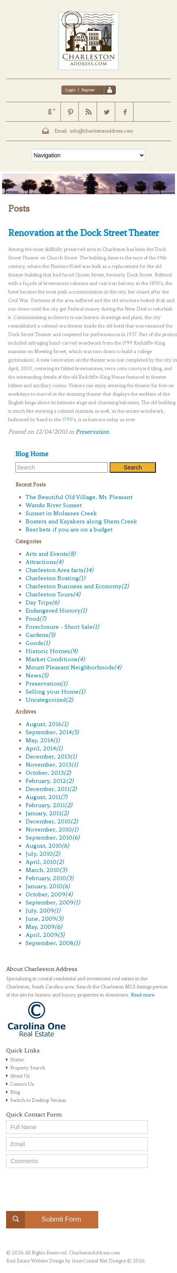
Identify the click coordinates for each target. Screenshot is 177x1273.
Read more (142, 995)
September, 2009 (53, 902)
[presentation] (68, 1187)
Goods (38, 643)
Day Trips (42, 602)
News (37, 675)
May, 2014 (43, 740)
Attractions (44, 562)
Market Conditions (55, 659)
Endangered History (56, 610)
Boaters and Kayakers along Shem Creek (81, 521)
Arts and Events (51, 553)
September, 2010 (53, 837)
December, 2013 (51, 756)
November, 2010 (52, 829)
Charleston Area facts (59, 570)
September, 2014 (52, 732)
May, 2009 (44, 926)
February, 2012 (49, 780)
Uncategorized (49, 699)
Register (88, 89)
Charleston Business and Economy (77, 586)
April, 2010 (45, 862)
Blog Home (31, 454)
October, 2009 (49, 894)
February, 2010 (49, 878)
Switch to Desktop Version (38, 1100)
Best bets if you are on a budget (69, 529)
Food (36, 618)
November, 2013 (52, 764)
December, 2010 (52, 821)
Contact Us (22, 1084)
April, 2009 (45, 935)
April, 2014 (44, 748)
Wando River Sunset (54, 505)
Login (70, 89)
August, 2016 (47, 724)
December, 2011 (51, 789)
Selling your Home (55, 691)
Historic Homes (52, 651)
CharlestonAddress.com (94, 1253)
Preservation (92, 431)
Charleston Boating (55, 578)
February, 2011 (49, 805)
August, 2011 (46, 797)
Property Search (27, 1068)
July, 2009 (43, 910)
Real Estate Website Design (35, 1261)
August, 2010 (47, 845)
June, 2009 (44, 918)
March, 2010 (46, 870)
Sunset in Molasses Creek (61, 513)
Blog (15, 1092)
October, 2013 (48, 772)
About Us (20, 1076)
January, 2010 (48, 886)
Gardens (40, 635)
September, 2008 (53, 943)
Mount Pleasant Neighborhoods (73, 667)
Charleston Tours (53, 594)
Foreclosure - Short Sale (62, 626)
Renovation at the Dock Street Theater (83, 232)
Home (17, 1060)
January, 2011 (47, 813)
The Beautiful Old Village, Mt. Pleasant (79, 497)
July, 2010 (43, 853)
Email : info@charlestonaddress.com (93, 131)
